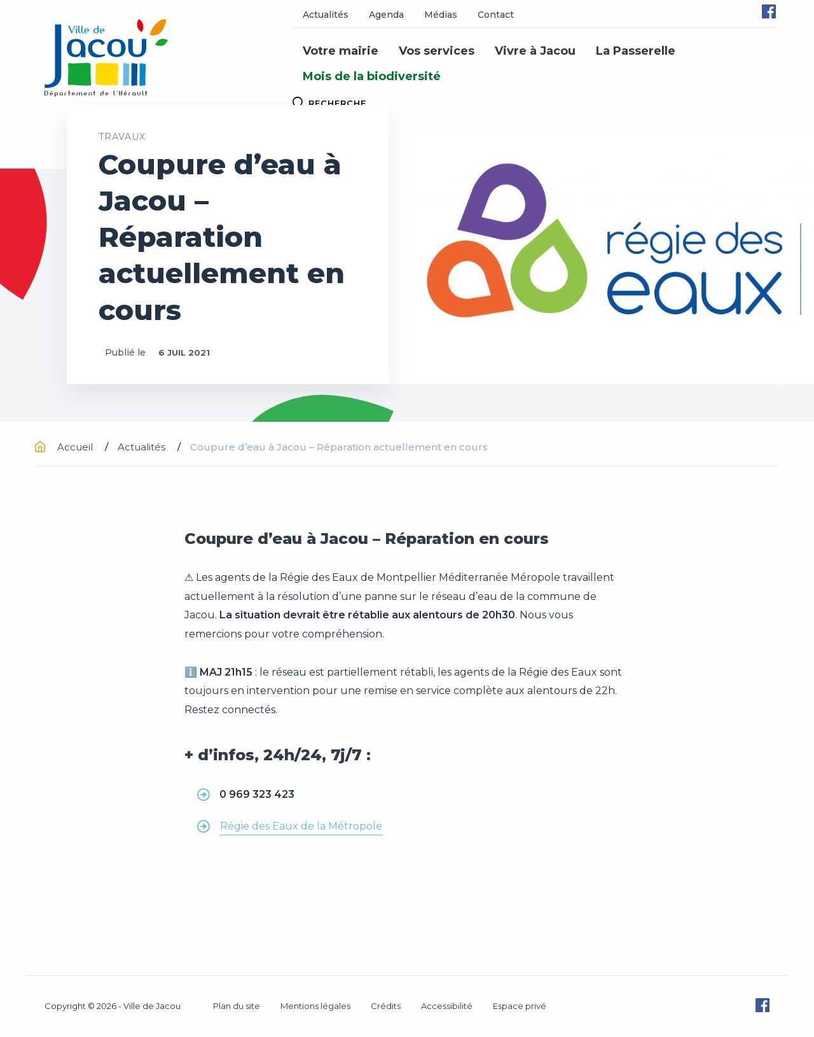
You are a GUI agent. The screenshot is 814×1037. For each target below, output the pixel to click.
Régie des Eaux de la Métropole (301, 826)
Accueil (65, 447)
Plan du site (236, 1006)
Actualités (325, 14)
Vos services (436, 51)
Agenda (386, 14)
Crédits (386, 1006)
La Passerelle (635, 51)
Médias (440, 14)
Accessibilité (447, 1006)
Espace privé (519, 1006)
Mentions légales (315, 1006)
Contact (496, 14)
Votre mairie (340, 51)
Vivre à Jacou (535, 51)
